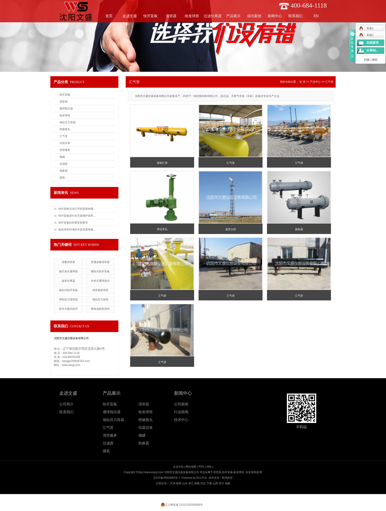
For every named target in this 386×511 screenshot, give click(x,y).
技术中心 (181, 420)
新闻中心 (275, 16)
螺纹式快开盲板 (100, 271)
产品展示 (233, 16)
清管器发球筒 (100, 290)
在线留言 (372, 42)
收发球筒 (192, 16)
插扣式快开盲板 (68, 290)
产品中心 (315, 81)
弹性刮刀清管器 (68, 299)
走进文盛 (130, 16)
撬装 (62, 177)
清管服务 (65, 150)
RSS (201, 466)
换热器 (299, 229)
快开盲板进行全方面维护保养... (76, 215)
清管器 (171, 16)
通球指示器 (66, 108)
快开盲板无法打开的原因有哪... (76, 208)
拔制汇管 (162, 162)
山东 (184, 483)
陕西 (178, 483)
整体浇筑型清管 (100, 308)
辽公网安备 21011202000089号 (184, 504)
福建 (227, 483)
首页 (109, 16)
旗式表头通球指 (68, 271)
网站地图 (191, 466)
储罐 (62, 156)
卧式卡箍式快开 (68, 308)
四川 (221, 483)
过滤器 (64, 163)
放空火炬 (230, 229)
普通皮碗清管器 (100, 262)
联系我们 (295, 16)
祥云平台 (201, 477)
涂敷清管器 (68, 262)
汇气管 (64, 136)
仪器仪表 (65, 143)
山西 (215, 483)
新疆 (197, 483)
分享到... (372, 50)
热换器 (64, 170)
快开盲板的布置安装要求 (73, 222)
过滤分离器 (213, 16)
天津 (172, 483)
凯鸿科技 (227, 477)
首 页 (302, 81)
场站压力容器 (68, 122)
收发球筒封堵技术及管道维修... (76, 229)
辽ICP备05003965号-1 (166, 477)
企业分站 (178, 466)
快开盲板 (150, 16)
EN (316, 16)
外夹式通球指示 (100, 280)
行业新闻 (181, 412)
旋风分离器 (68, 280)
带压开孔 (162, 229)
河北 (203, 483)
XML (209, 466)
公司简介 (66, 404)
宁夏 (209, 483)
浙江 (191, 483)
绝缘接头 (65, 129)
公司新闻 (181, 404)
